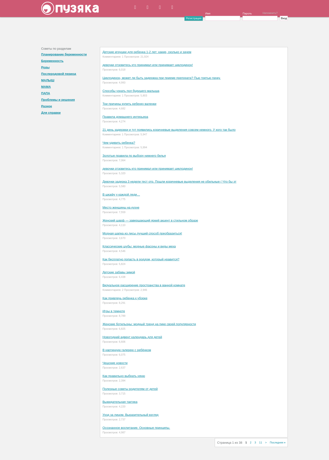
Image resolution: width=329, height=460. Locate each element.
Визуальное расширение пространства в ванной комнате (144, 285)
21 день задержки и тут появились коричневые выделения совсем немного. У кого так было (169, 129)
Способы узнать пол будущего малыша (131, 91)
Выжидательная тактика (120, 402)
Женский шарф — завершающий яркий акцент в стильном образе (150, 220)
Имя (207, 13)
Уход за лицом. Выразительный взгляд (131, 415)
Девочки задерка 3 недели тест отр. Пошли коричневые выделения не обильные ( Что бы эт (170, 181)
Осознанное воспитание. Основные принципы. (136, 428)
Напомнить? (270, 13)
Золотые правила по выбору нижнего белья (134, 155)
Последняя (277, 442)
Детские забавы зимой (119, 272)
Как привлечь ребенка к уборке (125, 298)
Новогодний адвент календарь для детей (132, 337)
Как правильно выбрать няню (124, 376)
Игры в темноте (114, 311)
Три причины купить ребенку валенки (129, 104)
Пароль (247, 13)
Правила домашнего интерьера (125, 117)
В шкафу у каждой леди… (121, 194)
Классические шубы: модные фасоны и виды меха (139, 246)
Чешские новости (115, 363)
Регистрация (193, 18)
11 (260, 442)
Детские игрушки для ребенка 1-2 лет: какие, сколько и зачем (147, 52)
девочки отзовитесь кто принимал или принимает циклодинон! (148, 65)
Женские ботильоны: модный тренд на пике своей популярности (149, 324)
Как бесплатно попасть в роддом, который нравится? (141, 259)
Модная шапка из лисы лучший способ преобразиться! (142, 233)
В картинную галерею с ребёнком (127, 350)
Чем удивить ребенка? (119, 142)
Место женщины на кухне (121, 207)
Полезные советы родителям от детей (130, 389)
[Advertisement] (164, 31)
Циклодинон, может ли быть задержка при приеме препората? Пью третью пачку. (162, 78)
